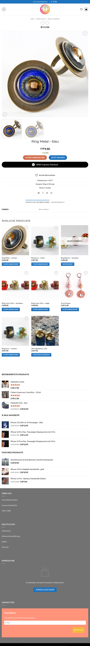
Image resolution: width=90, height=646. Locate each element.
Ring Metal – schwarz (9, 258)
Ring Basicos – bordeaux (70, 258)
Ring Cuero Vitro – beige (40, 303)
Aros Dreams (66, 303)
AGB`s (4, 541)
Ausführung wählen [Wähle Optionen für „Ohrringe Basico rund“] (41, 354)
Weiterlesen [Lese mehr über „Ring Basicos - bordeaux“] (68, 264)
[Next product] (43, 22)
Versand (5, 547)
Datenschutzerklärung (11, 536)
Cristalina (47, 188)
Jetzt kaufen (58, 157)
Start (32, 19)
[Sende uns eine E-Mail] (56, 2)
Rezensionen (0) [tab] (57, 202)
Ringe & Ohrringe (54, 19)
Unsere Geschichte (9, 505)
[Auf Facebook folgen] (51, 2)
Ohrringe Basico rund (39, 349)
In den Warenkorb (35, 157)
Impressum (6, 531)
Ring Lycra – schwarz (9, 349)
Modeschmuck (41, 19)
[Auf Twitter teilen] (47, 193)
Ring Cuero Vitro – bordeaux (12, 303)
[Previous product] (47, 22)
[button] (4, 9)
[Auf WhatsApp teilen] (39, 193)
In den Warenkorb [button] (11, 264)
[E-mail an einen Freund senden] (51, 193)
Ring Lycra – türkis (38, 258)
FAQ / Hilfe (6, 511)
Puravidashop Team (10, 500)
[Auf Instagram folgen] (53, 2)
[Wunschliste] (81, 9)
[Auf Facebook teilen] (43, 193)
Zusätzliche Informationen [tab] (37, 202)
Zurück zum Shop (45, 590)
